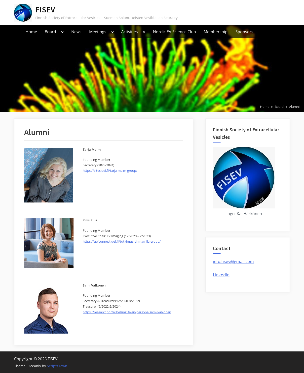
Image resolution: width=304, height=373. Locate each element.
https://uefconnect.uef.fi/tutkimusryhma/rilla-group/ (122, 241)
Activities (129, 31)
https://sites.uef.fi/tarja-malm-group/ (110, 170)
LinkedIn (221, 275)
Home (31, 31)
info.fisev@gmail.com (233, 261)
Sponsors (244, 31)
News (76, 31)
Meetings (97, 31)
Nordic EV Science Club (174, 31)
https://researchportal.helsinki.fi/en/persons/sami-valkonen (127, 312)
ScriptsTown (57, 366)
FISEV (45, 9)
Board (50, 31)
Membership (216, 31)
